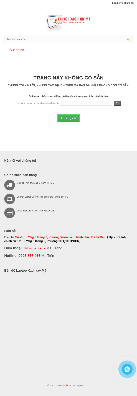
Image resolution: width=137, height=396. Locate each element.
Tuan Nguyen (78, 385)
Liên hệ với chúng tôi (123, 3)
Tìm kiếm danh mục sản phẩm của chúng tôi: (37, 103)
